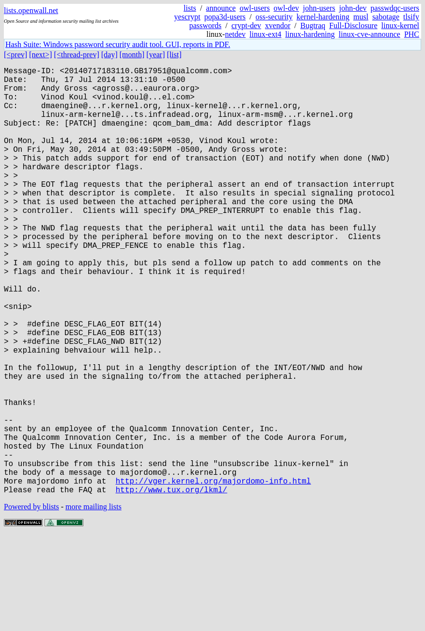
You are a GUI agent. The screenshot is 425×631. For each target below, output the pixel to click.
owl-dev (286, 8)
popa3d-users (225, 17)
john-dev (353, 8)
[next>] (40, 54)
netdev (235, 34)
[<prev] (15, 54)
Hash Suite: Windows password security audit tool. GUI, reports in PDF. (117, 44)
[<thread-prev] (76, 54)
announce (221, 8)
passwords (205, 25)
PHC (411, 34)
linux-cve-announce (369, 34)
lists (190, 8)
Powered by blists (31, 602)
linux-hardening (310, 34)
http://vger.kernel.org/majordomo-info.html (213, 573)
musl (360, 17)
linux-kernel (400, 25)
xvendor (277, 25)
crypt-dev (246, 25)
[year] (155, 54)
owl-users (254, 8)
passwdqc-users (395, 8)
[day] (109, 54)
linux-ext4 (266, 34)
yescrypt (187, 17)
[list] (174, 54)
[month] (132, 54)
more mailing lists (93, 602)
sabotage (385, 17)
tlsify (411, 17)
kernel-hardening (323, 17)
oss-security (273, 17)
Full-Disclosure (353, 25)
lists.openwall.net (31, 10)
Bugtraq (313, 25)
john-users (319, 8)
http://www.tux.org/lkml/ (171, 584)
